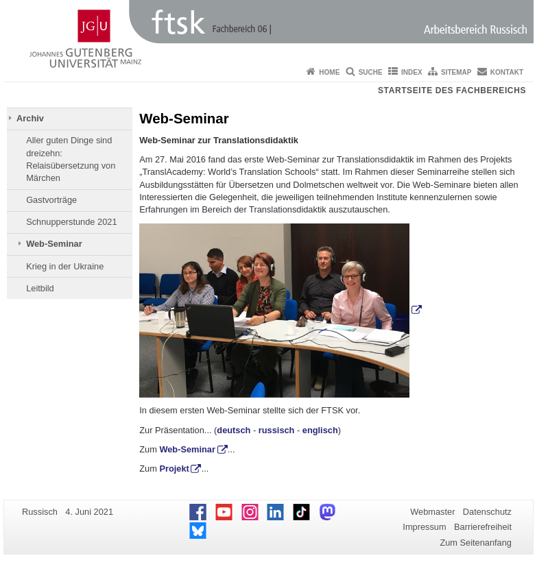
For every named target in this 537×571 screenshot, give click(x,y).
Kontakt (506, 72)
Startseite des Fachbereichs (452, 90)
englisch (320, 430)
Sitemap (456, 72)
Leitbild (40, 288)
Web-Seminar (54, 244)
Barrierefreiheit (483, 527)
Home (329, 72)
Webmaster (432, 512)
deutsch (233, 430)
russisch (277, 430)
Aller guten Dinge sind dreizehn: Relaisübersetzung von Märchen (70, 159)
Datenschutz (487, 512)
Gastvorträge (51, 200)
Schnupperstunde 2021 (71, 222)
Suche (371, 72)
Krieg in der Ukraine (65, 266)
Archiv (30, 118)
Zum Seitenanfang (476, 542)
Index (411, 72)
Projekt (174, 468)
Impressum (424, 527)
